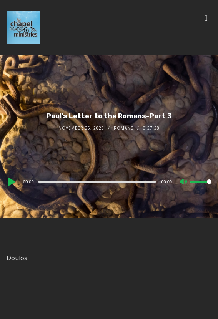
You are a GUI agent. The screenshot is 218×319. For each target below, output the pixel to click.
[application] (109, 181)
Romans (123, 128)
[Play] (11, 181)
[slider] (97, 182)
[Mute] (184, 182)
